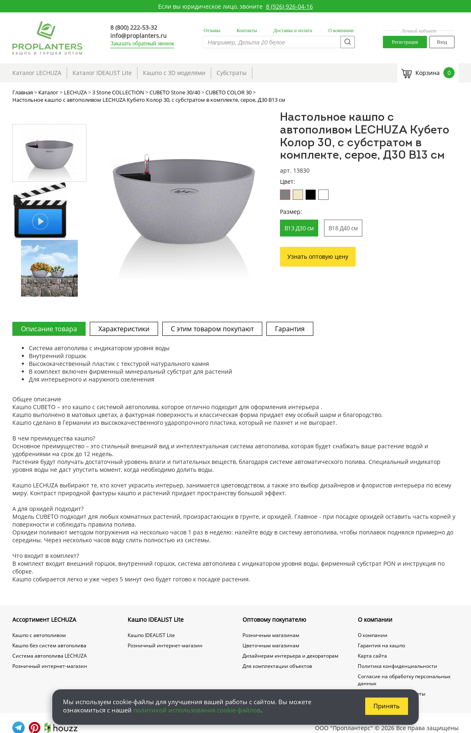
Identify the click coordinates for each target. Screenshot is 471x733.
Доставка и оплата (292, 30)
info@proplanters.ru (138, 36)
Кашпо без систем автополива (49, 645)
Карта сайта (372, 655)
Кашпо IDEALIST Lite (156, 619)
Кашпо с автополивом (39, 635)
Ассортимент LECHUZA (44, 619)
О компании (340, 30)
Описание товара (49, 328)
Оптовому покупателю (274, 619)
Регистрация (405, 42)
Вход (442, 42)
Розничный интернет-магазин (49, 666)
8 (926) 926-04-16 (289, 6)
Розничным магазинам (270, 635)
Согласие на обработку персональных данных (404, 680)
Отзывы (212, 30)
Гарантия (290, 328)
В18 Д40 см (343, 228)
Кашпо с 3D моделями (174, 73)
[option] (184, 195)
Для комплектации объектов (277, 666)
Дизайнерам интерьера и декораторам (290, 655)
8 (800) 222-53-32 (133, 27)
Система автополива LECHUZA (49, 655)
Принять (386, 706)
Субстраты (232, 73)
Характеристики (123, 328)
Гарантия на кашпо (381, 645)
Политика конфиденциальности (397, 666)
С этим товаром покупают (212, 328)
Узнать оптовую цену (317, 256)
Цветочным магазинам (270, 645)
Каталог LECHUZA (36, 73)
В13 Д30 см (299, 228)
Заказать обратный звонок (142, 43)
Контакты (247, 30)
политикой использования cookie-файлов (197, 710)
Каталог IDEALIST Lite (102, 73)
